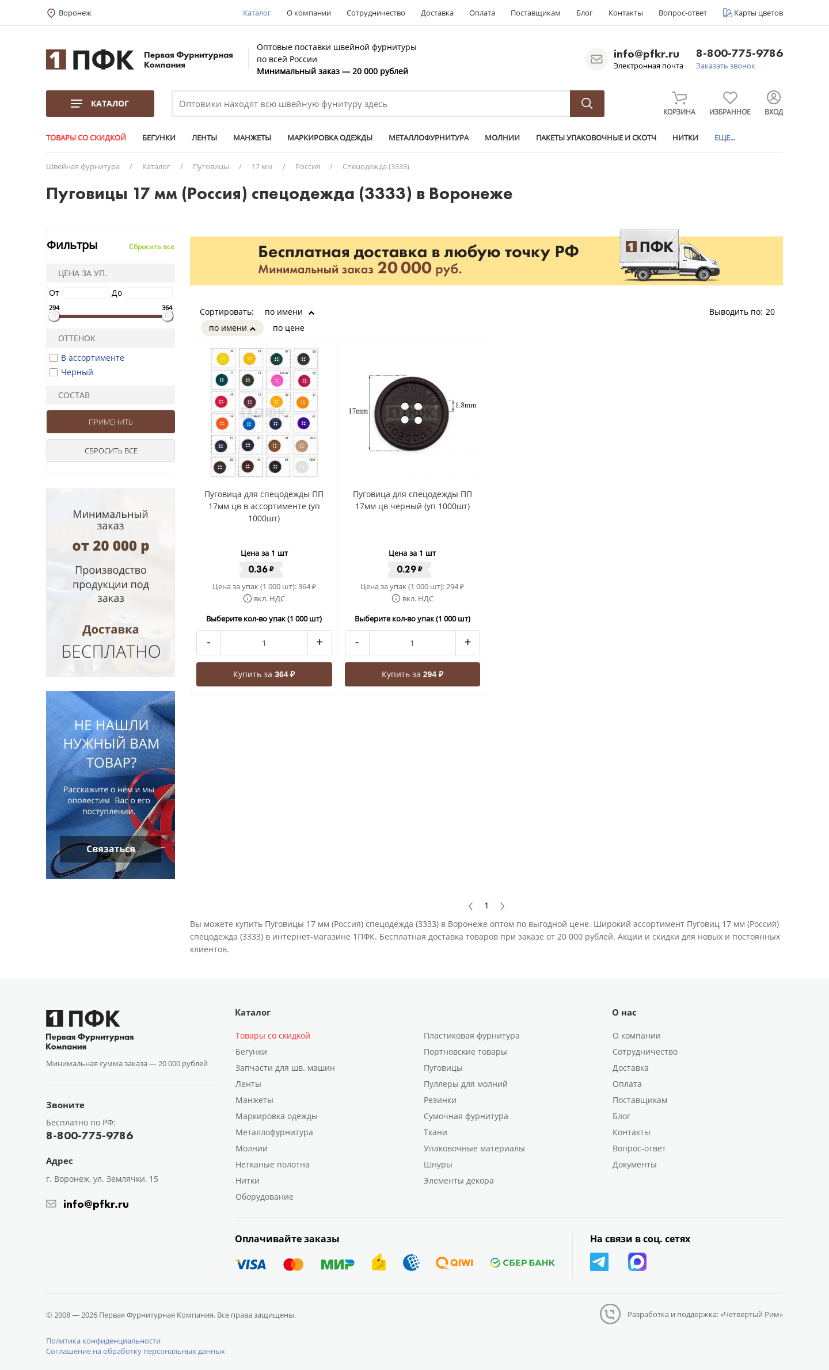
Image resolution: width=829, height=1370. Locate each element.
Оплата (482, 12)
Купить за (264, 674)
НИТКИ (685, 137)
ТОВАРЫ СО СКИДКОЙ (86, 137)
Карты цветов (758, 12)
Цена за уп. (79, 273)
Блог (584, 12)
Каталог (257, 12)
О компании (309, 12)
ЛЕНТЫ (204, 137)
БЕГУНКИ (159, 137)
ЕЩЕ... (724, 137)
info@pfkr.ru (646, 53)
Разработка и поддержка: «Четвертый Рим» (705, 1314)
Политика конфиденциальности (103, 1340)
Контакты (626, 12)
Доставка (437, 12)
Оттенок (73, 338)
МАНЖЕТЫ (252, 137)
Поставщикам (536, 12)
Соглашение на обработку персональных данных (135, 1351)
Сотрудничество (376, 12)
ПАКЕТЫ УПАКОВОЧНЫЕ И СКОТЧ (596, 137)
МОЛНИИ (502, 137)
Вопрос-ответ (683, 12)
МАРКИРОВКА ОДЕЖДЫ (329, 137)
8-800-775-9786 (739, 54)
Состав (70, 395)
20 (774, 311)
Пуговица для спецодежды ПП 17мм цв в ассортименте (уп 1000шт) (264, 506)
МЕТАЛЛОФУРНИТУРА (429, 137)
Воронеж (75, 12)
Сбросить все (151, 246)
